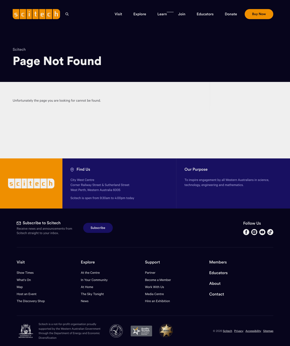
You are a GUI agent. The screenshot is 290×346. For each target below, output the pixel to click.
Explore (88, 262)
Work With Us (154, 287)
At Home (87, 287)
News (84, 301)
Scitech (19, 49)
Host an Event (27, 294)
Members (218, 262)
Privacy (238, 331)
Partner (150, 273)
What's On (24, 280)
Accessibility (253, 331)
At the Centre (90, 273)
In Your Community (94, 280)
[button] (118, 14)
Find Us (83, 169)
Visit (21, 262)
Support (152, 262)
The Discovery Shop (31, 301)
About (215, 283)
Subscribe (98, 228)
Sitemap (268, 331)
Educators (218, 272)
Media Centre (154, 294)
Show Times (25, 273)
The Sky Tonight (92, 294)
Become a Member (158, 280)
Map (22, 286)
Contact (216, 294)
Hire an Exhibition (157, 301)
